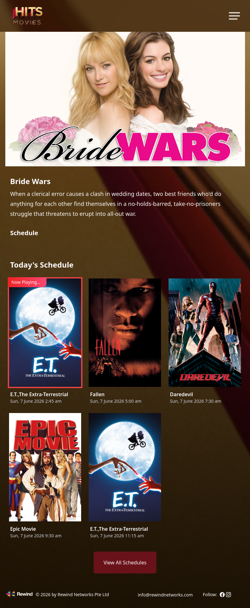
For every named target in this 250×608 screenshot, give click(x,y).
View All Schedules (125, 562)
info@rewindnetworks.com (165, 595)
